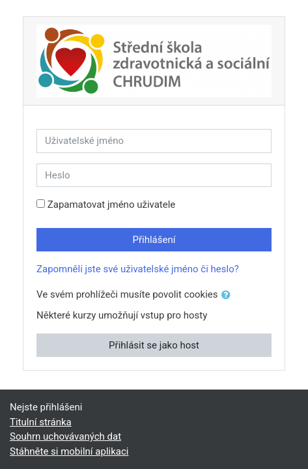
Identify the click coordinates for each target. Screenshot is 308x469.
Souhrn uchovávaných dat (65, 436)
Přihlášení (154, 240)
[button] (228, 295)
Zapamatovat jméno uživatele (112, 204)
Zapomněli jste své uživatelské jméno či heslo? (137, 269)
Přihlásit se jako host (154, 345)
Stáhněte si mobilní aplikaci (69, 451)
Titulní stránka (41, 422)
